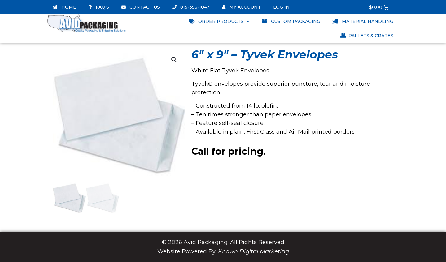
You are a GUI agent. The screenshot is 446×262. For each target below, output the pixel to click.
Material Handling (363, 21)
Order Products (219, 21)
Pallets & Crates (366, 35)
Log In (281, 7)
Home (64, 7)
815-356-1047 (190, 7)
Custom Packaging (291, 21)
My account (241, 7)
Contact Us (140, 7)
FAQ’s (99, 7)
